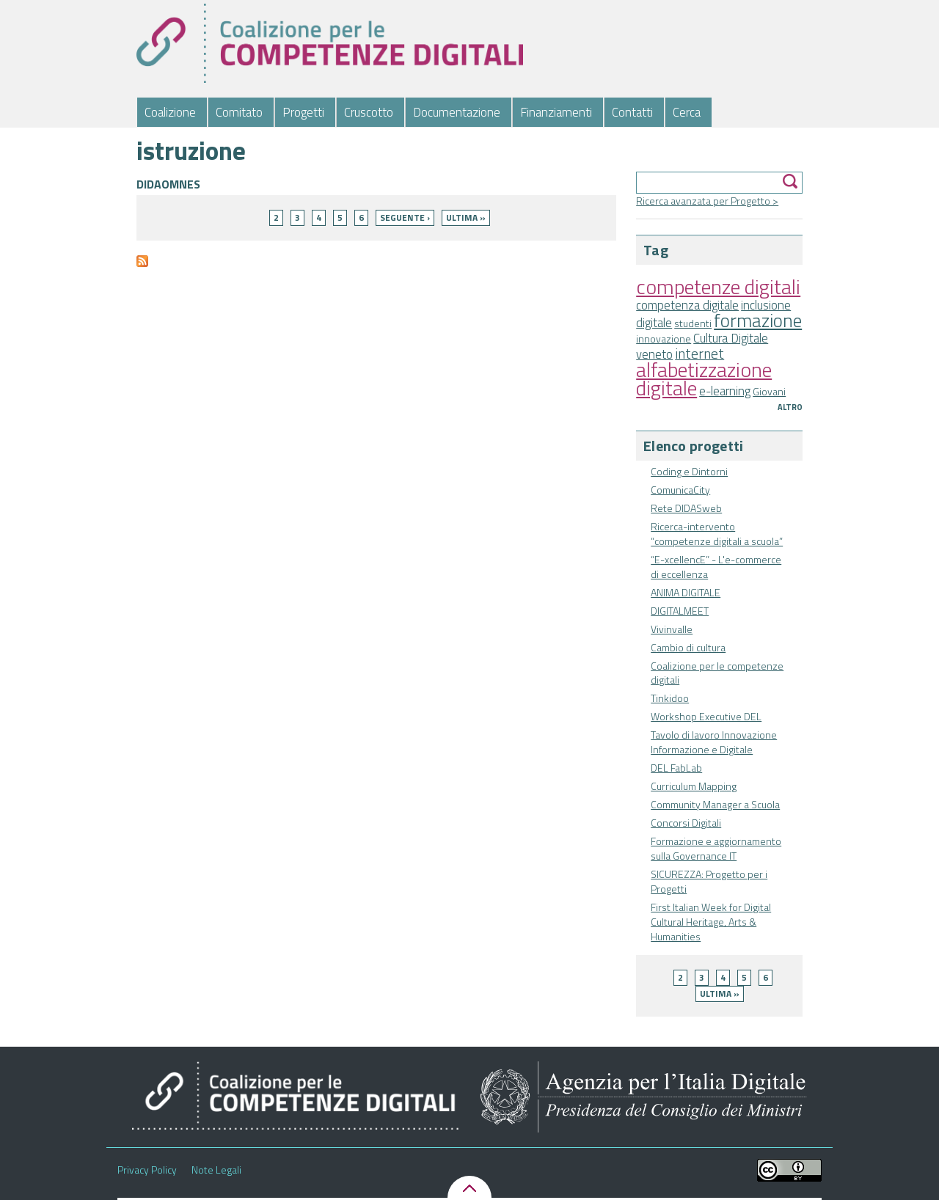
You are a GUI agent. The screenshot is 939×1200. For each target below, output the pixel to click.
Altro (790, 407)
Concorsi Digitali (686, 822)
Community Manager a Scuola (715, 804)
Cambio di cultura (688, 647)
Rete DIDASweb (686, 508)
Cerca (687, 112)
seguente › (405, 217)
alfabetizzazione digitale (704, 378)
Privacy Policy (147, 1170)
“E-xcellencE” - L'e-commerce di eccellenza (716, 567)
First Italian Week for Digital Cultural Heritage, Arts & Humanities (711, 921)
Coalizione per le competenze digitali (717, 673)
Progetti (303, 112)
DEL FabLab (676, 767)
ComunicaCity (680, 489)
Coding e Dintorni (689, 471)
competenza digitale (687, 305)
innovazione (663, 338)
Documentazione (456, 112)
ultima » (719, 993)
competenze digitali (718, 286)
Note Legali (216, 1170)
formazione (758, 320)
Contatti (632, 112)
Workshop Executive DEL (706, 716)
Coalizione (170, 112)
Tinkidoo (670, 698)
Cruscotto (368, 112)
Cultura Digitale (730, 338)
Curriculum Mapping (694, 786)
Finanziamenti (556, 112)
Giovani (769, 391)
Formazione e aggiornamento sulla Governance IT (716, 848)
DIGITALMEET (680, 610)
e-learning (724, 390)
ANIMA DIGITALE (685, 592)
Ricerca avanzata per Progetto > (707, 200)
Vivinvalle (672, 629)
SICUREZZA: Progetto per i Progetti (709, 881)
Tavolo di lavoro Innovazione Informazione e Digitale (714, 742)
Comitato (239, 112)
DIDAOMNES (168, 184)
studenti (693, 323)
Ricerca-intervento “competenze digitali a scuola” (717, 534)
